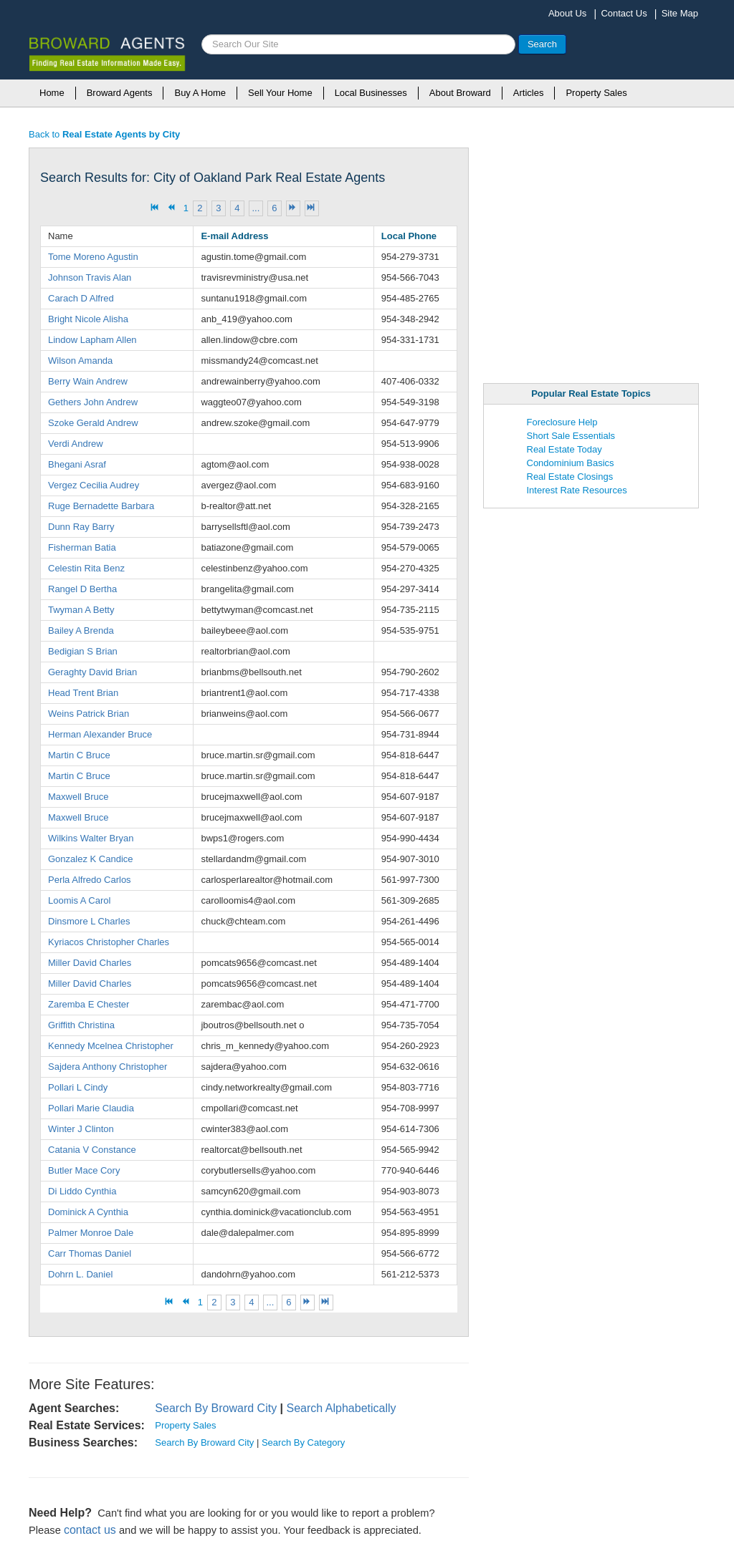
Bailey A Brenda (81, 630)
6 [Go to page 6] (274, 208)
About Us (567, 13)
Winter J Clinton (81, 1128)
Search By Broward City (216, 1408)
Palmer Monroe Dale (90, 1232)
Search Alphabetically (341, 1408)
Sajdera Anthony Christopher (107, 1066)
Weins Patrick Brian (88, 713)
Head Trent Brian (83, 692)
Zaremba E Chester (88, 1004)
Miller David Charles (89, 962)
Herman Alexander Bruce (100, 734)
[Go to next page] (293, 208)
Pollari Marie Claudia (91, 1108)
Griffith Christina (81, 1025)
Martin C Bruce (79, 755)
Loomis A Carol (79, 900)
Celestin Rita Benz (86, 568)
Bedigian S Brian (83, 651)
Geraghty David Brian (92, 672)
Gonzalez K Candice (90, 859)
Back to (104, 134)
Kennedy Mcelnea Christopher (110, 1045)
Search (542, 44)
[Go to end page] (312, 208)
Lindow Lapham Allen (92, 339)
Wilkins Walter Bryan (90, 838)
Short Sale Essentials (571, 435)
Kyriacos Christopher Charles (108, 942)
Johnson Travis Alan (89, 277)
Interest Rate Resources (577, 490)
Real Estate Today (564, 449)
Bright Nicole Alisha (88, 319)
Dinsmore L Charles (89, 921)
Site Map (680, 13)
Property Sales (596, 92)
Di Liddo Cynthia (82, 1191)
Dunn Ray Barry (81, 526)
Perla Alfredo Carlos (89, 879)
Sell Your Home (280, 92)
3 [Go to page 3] (218, 208)
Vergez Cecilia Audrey (93, 485)
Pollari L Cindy (78, 1087)
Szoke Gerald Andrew (93, 422)
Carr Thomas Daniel (89, 1253)
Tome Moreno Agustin (93, 256)
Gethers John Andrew (93, 402)
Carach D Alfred (81, 298)
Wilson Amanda (80, 360)
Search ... (201, 34)
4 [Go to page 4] (236, 208)
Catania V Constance (92, 1149)
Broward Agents (120, 92)
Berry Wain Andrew (88, 381)
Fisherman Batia (82, 547)
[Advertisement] (591, 251)
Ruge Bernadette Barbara (101, 506)
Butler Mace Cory (84, 1170)
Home (52, 92)
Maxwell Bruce (78, 796)
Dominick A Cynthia (88, 1212)
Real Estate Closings (570, 476)
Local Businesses (371, 92)
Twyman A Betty (81, 609)
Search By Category (303, 1442)
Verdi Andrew (75, 443)
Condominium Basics (570, 463)
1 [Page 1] (186, 208)
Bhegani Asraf (77, 464)
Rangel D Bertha (82, 589)
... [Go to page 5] (255, 208)
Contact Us (624, 13)
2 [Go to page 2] (199, 208)
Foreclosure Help (562, 422)
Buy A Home (200, 92)
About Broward (460, 92)
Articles (528, 92)
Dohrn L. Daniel (80, 1274)
